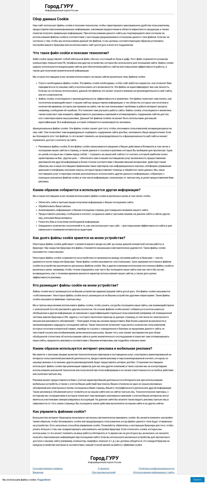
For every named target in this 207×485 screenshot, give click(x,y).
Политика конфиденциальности (156, 468)
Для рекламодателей (103, 472)
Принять (197, 480)
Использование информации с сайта (153, 472)
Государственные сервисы (48, 468)
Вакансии (38, 472)
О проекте (103, 468)
